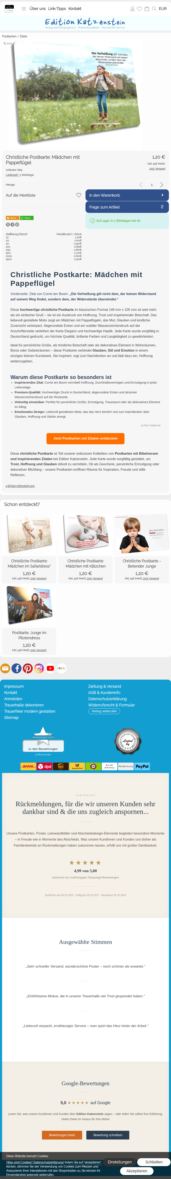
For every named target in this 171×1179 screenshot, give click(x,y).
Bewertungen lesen (62, 1135)
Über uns (38, 8)
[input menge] (151, 184)
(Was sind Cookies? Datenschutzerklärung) (35, 1162)
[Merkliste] (139, 8)
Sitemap (11, 717)
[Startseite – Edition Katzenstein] (9, 6)
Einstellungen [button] (120, 1162)
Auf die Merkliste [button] (20, 195)
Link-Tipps (57, 8)
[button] (23, 8)
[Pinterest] (28, 668)
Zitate (23, 36)
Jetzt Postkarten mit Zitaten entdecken (86, 438)
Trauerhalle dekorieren (24, 705)
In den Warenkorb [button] (104, 195)
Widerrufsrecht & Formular (111, 705)
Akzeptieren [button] (136, 1171)
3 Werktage (20, 175)
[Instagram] (39, 668)
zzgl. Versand (38, 578)
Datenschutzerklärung (107, 699)
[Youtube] (50, 668)
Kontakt (74, 8)
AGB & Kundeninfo (104, 692)
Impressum (14, 686)
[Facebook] (16, 668)
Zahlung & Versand (104, 686)
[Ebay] (61, 668)
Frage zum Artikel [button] (104, 207)
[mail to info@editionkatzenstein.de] (5, 668)
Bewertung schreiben (107, 1135)
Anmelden (132, 8)
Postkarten (9, 36)
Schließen (153, 1162)
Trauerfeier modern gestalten (29, 711)
